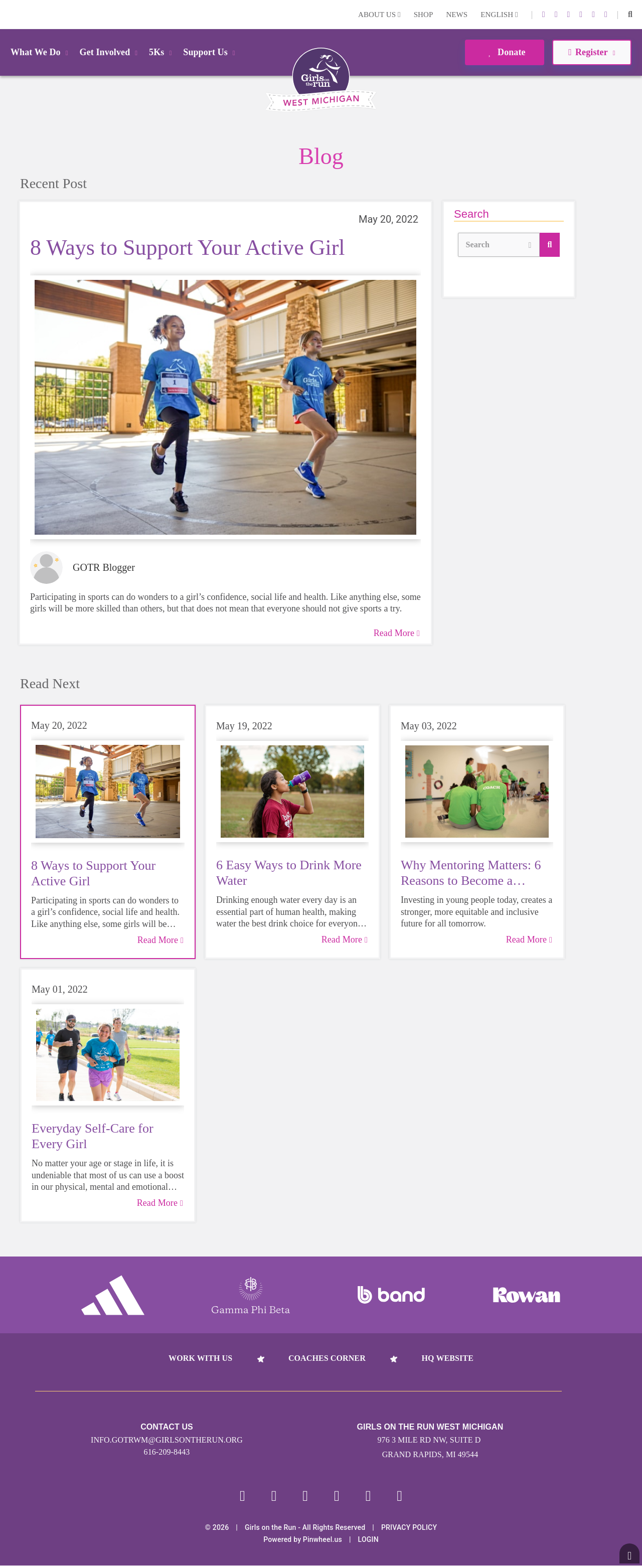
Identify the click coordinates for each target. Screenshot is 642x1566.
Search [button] (499, 243)
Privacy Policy (409, 1528)
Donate (504, 52)
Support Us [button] (210, 52)
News (456, 15)
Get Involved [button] (110, 52)
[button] (630, 15)
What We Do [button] (41, 52)
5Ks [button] (162, 52)
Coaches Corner (327, 1358)
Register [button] (591, 52)
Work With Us (200, 1358)
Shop (423, 15)
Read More (397, 633)
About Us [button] (379, 15)
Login (9, 14)
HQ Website (447, 1358)
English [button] (499, 15)
